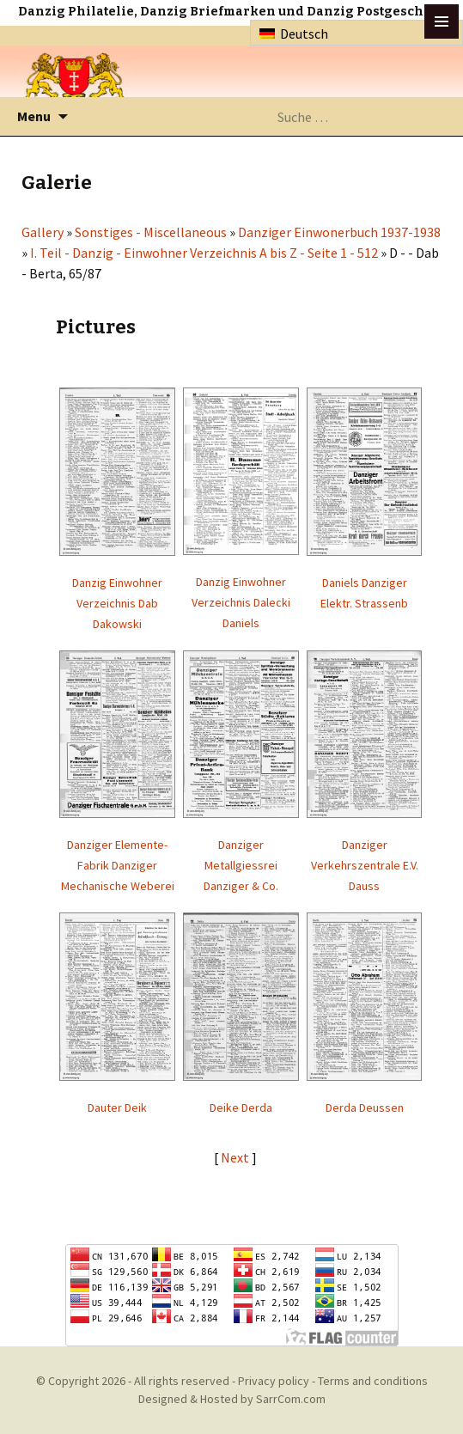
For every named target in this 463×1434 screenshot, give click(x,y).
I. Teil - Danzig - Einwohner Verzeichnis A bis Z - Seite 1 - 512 (204, 252)
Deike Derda (241, 1107)
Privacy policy (273, 1380)
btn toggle (441, 21)
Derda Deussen (365, 1107)
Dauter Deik (117, 1107)
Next (236, 1157)
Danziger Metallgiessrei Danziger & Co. (241, 865)
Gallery (42, 232)
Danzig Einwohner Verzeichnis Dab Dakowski (117, 603)
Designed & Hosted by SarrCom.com (232, 1399)
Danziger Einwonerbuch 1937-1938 (339, 232)
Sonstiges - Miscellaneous (151, 232)
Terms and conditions (373, 1380)
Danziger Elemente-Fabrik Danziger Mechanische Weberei (117, 865)
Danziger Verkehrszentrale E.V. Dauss (364, 865)
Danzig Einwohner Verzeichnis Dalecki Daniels (241, 602)
